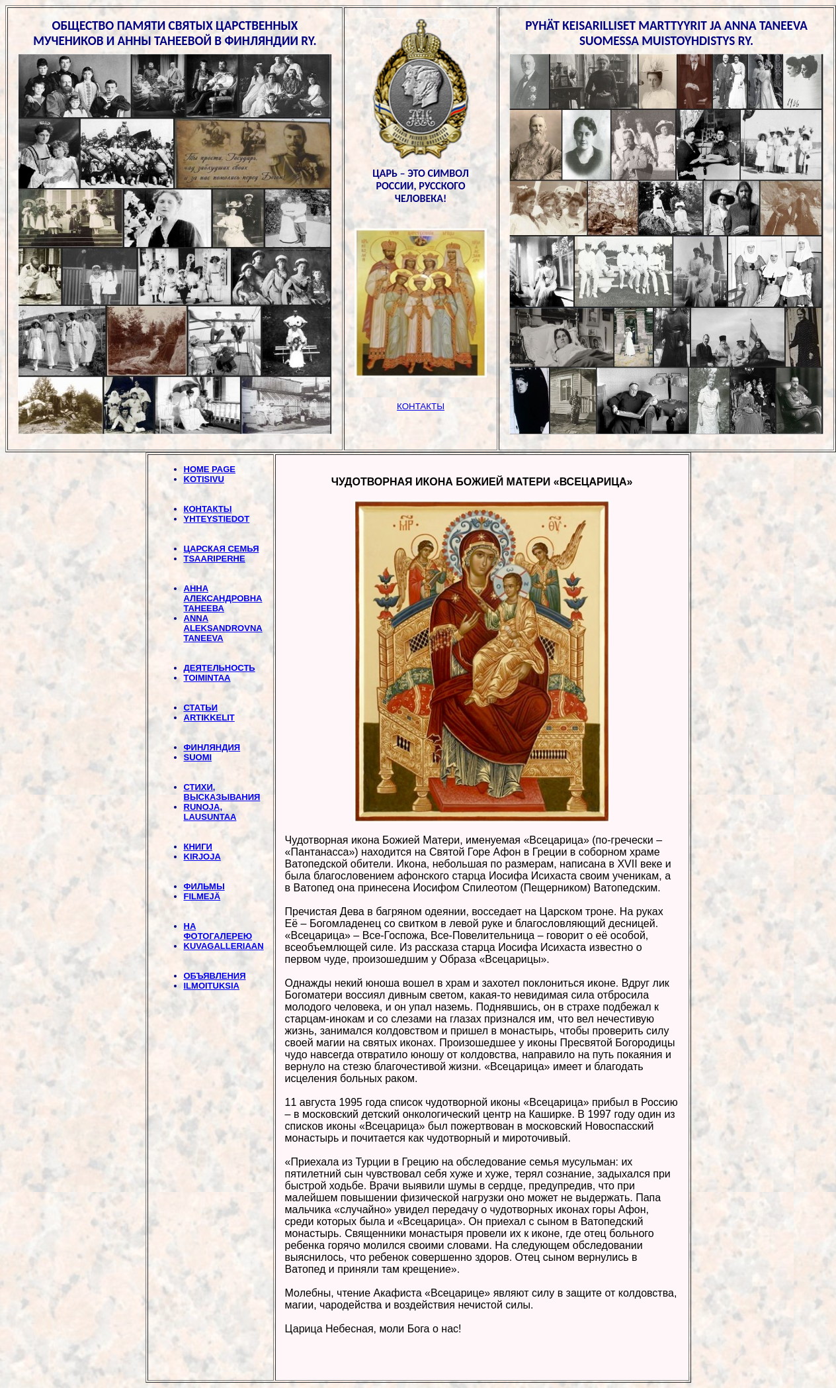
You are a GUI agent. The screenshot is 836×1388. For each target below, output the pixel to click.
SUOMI (198, 757)
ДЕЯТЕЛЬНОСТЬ (219, 668)
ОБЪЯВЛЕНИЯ (215, 976)
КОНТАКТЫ (208, 509)
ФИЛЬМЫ (204, 886)
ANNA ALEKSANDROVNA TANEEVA (223, 628)
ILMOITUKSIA (212, 986)
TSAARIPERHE (214, 559)
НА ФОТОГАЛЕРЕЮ (218, 931)
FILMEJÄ (202, 896)
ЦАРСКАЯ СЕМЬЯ (221, 549)
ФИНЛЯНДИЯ (212, 747)
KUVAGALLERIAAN (224, 946)
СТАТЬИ (201, 708)
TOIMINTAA (207, 678)
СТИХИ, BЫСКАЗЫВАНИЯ (222, 792)
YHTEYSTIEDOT (217, 519)
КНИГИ (198, 847)
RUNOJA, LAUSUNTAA (210, 812)
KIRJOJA (202, 857)
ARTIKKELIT (209, 717)
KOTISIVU (204, 479)
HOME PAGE (210, 469)
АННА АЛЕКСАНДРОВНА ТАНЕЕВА (223, 598)
